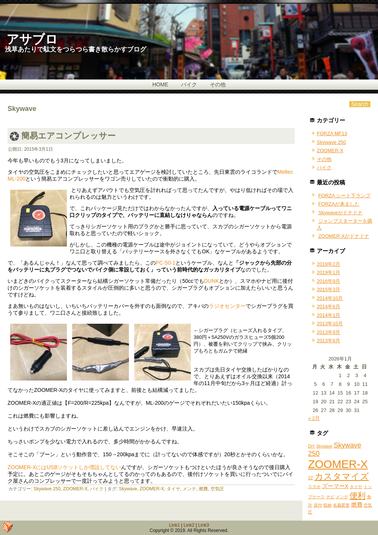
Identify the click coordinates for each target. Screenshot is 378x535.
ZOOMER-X (75, 488)
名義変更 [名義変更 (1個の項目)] (341, 505)
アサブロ (32, 39)
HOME (160, 84)
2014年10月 (330, 298)
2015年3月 (328, 289)
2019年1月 (328, 272)
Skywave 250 (47, 488)
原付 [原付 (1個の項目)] (318, 505)
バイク (189, 84)
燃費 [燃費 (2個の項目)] (357, 504)
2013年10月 (330, 323)
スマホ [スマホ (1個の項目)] (314, 486)
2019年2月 (328, 264)
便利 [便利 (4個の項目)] (358, 495)
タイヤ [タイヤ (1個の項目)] (356, 486)
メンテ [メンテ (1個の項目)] (342, 496)
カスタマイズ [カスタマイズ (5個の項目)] (341, 476)
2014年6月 (328, 306)
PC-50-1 (165, 263)
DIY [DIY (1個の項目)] (311, 446)
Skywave (128, 488)
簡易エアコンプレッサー (68, 135)
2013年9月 (328, 332)
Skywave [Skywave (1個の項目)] (324, 446)
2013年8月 (328, 340)
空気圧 (217, 488)
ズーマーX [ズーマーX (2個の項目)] (335, 486)
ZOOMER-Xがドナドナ (343, 236)
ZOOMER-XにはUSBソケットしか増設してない (64, 467)
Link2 (189, 525)
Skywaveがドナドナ (340, 212)
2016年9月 (328, 281)
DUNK (211, 281)
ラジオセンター (227, 306)
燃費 (203, 488)
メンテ (189, 488)
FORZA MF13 (332, 133)
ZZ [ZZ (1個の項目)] (310, 478)
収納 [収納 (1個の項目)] (327, 505)
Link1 (174, 525)
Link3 (203, 525)
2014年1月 (328, 315)
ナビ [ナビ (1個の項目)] (330, 496)
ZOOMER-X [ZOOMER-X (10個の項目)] (338, 464)
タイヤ (173, 488)
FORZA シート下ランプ (344, 195)
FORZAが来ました (338, 204)
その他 (218, 84)
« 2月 (314, 418)
